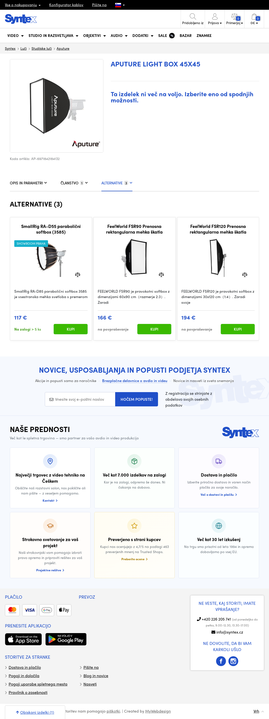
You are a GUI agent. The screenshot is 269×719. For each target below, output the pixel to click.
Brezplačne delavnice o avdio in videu (134, 380)
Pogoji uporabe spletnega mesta (38, 684)
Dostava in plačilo (25, 667)
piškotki (113, 711)
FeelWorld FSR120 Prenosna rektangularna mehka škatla (218, 229)
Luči (23, 48)
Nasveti (90, 684)
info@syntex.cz (229, 632)
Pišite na (99, 4)
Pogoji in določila (24, 675)
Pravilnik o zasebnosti (28, 692)
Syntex (10, 48)
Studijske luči (42, 48)
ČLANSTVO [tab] (74, 183)
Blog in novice (95, 675)
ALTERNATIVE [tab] (116, 183)
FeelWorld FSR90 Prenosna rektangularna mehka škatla (134, 229)
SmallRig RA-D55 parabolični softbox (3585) (51, 229)
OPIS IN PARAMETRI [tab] (28, 183)
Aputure (63, 48)
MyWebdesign (158, 711)
